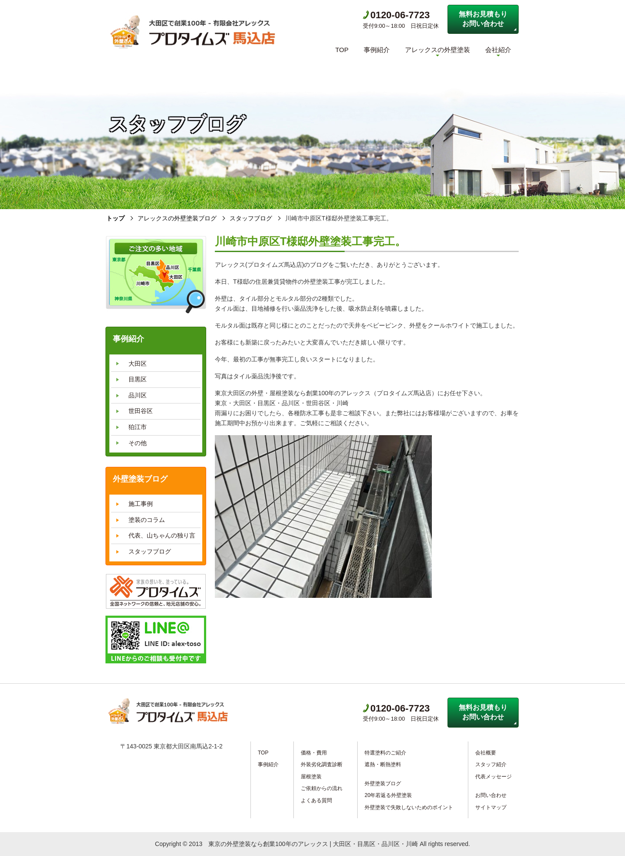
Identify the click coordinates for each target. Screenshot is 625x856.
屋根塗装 (311, 777)
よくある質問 (316, 800)
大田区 (137, 363)
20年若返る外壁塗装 (388, 795)
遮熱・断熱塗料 (383, 764)
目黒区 (137, 379)
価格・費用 (314, 753)
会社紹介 (498, 49)
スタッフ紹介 (491, 764)
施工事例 (140, 503)
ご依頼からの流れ (321, 788)
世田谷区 (140, 410)
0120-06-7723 (396, 15)
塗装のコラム (146, 519)
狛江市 (137, 426)
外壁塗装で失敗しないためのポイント (409, 807)
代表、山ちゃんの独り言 (161, 535)
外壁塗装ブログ (383, 784)
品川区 (137, 395)
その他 (137, 442)
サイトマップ (491, 807)
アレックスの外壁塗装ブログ (177, 218)
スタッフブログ (251, 218)
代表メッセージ (493, 777)
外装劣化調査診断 (321, 764)
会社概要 (485, 753)
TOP (342, 49)
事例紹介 (377, 49)
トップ (115, 218)
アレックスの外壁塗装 (437, 49)
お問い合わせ (491, 795)
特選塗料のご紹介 (385, 753)
